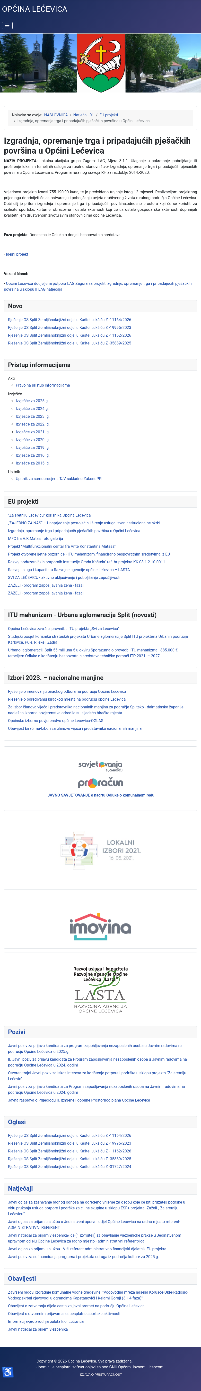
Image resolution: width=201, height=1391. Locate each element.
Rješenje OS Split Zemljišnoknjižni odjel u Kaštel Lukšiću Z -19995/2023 (69, 1143)
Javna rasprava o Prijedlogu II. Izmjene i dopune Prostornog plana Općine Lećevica (79, 1100)
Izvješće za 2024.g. (32, 408)
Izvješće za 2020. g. (33, 439)
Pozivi (16, 1032)
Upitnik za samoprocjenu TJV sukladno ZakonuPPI (59, 478)
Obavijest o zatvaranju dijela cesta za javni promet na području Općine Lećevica (76, 1306)
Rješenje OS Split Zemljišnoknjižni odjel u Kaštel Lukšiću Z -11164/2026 (69, 1135)
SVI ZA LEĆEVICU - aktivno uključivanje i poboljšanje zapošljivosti (64, 577)
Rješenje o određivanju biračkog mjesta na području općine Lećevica (67, 699)
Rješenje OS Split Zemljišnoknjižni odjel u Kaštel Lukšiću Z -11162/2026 (69, 1151)
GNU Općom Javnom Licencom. (137, 1367)
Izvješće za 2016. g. (33, 455)
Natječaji (20, 1188)
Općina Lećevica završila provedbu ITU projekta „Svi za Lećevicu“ (63, 628)
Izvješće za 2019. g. (33, 447)
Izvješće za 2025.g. (32, 401)
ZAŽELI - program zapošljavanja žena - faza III (47, 593)
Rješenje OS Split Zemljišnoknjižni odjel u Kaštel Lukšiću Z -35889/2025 (69, 1159)
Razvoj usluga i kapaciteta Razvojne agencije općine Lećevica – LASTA (69, 569)
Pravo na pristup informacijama (43, 385)
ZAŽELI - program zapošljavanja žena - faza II (47, 585)
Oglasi (17, 1122)
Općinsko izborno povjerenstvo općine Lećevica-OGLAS (55, 720)
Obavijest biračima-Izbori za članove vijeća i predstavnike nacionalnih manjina (75, 728)
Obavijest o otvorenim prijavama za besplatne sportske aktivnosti (64, 1313)
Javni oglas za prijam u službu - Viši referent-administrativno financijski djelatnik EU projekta (87, 1249)
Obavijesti (22, 1278)
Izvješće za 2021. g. (33, 432)
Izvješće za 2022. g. (33, 424)
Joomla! (43, 1367)
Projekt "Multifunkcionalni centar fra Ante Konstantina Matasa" (62, 546)
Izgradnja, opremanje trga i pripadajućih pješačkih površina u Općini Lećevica (74, 531)
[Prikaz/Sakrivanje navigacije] (7, 25)
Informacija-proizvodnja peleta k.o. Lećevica (46, 1321)
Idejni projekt (17, 254)
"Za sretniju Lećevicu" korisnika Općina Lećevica (49, 515)
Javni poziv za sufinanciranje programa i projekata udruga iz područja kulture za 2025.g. (83, 1256)
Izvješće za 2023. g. (33, 416)
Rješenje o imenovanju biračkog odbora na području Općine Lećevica (67, 691)
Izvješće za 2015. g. (33, 463)
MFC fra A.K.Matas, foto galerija (35, 538)
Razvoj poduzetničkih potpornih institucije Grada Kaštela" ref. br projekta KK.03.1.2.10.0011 (86, 562)
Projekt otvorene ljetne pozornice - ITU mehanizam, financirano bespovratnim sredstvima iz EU (89, 554)
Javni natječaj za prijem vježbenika (38, 1329)
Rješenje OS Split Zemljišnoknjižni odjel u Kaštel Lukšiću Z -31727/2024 (69, 1166)
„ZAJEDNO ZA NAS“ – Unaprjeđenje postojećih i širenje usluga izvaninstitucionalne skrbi (84, 523)
